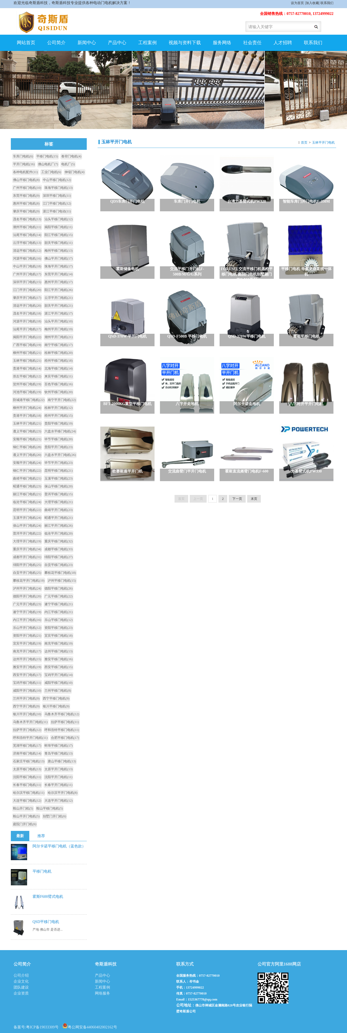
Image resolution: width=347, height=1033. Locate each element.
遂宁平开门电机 (27, 612)
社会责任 (252, 42)
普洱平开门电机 (27, 533)
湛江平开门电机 (58, 313)
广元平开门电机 (27, 604)
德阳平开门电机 (27, 596)
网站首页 (26, 42)
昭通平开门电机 (58, 518)
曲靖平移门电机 (27, 478)
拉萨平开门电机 (27, 730)
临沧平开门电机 (58, 533)
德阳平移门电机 (58, 588)
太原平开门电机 (58, 769)
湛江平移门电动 (57, 211)
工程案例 (147, 42)
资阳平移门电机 (58, 628)
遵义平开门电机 (27, 455)
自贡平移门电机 (58, 565)
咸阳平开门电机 (27, 690)
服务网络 (222, 42)
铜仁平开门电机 (27, 470)
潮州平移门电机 (27, 227)
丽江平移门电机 (27, 494)
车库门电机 (23, 156)
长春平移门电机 (27, 785)
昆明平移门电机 (58, 470)
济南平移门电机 (27, 753)
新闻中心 (87, 42)
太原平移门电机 (27, 769)
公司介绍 (21, 975)
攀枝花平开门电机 (28, 580)
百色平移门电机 (58, 384)
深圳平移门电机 (57, 195)
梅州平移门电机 (58, 250)
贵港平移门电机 (27, 368)
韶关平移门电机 (58, 243)
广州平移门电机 (27, 188)
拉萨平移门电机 (65, 722)
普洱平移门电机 (58, 494)
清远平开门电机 (27, 305)
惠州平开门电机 (58, 282)
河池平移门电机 (27, 392)
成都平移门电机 (58, 549)
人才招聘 (283, 42)
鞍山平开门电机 (26, 816)
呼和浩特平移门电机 (61, 730)
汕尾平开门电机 (27, 329)
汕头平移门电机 (58, 219)
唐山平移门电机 (62, 761)
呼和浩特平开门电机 (30, 738)
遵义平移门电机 (27, 431)
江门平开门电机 (27, 290)
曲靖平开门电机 (58, 510)
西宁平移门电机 (56, 698)
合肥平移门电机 (65, 738)
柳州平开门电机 (27, 408)
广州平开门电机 (27, 274)
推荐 (41, 836)
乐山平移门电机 (58, 620)
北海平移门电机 (58, 368)
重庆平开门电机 (27, 549)
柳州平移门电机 (27, 353)
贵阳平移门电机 (58, 423)
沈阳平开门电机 (58, 777)
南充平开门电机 (27, 651)
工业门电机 (51, 172)
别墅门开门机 (54, 816)
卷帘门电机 (71, 156)
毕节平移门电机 (58, 439)
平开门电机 (24, 164)
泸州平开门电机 (27, 588)
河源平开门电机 (27, 321)
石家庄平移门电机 (28, 761)
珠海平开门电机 (58, 266)
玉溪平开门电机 (27, 518)
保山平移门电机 (58, 486)
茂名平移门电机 (27, 219)
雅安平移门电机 (58, 659)
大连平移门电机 (27, 800)
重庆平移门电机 (58, 541)
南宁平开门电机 (62, 400)
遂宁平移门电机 (58, 604)
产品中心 (117, 42)
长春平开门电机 (58, 785)
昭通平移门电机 (27, 486)
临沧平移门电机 (27, 502)
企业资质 (21, 993)
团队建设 (21, 987)
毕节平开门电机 (58, 463)
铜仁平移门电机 (27, 447)
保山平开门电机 (27, 525)
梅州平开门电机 (58, 329)
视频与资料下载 (185, 42)
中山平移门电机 (57, 180)
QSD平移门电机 (46, 922)
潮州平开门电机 (58, 337)
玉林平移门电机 (27, 360)
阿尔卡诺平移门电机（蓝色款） (59, 846)
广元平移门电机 (58, 596)
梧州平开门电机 (58, 415)
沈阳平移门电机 (27, 777)
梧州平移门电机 (58, 360)
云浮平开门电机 (58, 298)
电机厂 (68, 164)
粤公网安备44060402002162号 (89, 1025)
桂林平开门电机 (58, 408)
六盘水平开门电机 (60, 455)
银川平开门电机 (27, 714)
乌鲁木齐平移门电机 (61, 714)
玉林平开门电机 (323, 142)
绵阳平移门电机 (58, 557)
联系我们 (326, 3)
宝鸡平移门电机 (27, 683)
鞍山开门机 (23, 808)
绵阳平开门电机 (27, 565)
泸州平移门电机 (62, 580)
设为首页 (297, 3)
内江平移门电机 (58, 612)
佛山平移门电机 (26, 180)
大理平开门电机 (27, 541)
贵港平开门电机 (27, 415)
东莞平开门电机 (58, 274)
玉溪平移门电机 (58, 478)
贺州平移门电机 (27, 384)
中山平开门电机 (27, 266)
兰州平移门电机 (57, 690)
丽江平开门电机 (58, 525)
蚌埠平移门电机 (58, 745)
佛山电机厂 (48, 164)
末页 (254, 505)
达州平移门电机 (58, 651)
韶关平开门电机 (58, 305)
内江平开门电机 (27, 620)
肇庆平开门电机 (27, 298)
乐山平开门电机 (27, 628)
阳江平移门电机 (58, 235)
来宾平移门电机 (58, 376)
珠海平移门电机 (58, 188)
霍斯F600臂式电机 (48, 897)
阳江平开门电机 (58, 290)
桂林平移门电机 (58, 353)
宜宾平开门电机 (27, 643)
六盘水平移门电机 (60, 431)
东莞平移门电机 (26, 195)
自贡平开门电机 (27, 573)
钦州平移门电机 (58, 392)
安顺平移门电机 (27, 439)
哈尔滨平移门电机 (28, 793)
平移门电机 (47, 156)
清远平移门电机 (27, 250)
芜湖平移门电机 (27, 745)
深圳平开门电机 (27, 282)
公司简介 (56, 42)
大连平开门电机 (58, 800)
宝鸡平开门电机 (58, 675)
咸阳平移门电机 (58, 683)
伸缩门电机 (75, 172)
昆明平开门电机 (27, 510)
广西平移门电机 (27, 345)
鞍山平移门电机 (49, 808)
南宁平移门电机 (58, 345)
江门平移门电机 (57, 203)
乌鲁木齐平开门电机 (30, 722)
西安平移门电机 (58, 667)
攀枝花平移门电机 (60, 573)
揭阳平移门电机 (58, 227)
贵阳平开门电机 (58, 447)
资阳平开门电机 (27, 635)
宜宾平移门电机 (58, 635)
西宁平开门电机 (26, 706)
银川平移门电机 (56, 706)
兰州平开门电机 (26, 698)
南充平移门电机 (58, 643)
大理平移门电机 (58, 502)
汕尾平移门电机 (27, 235)
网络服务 (102, 993)
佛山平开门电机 (58, 258)
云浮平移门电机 (27, 243)
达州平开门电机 (27, 659)
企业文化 (21, 981)
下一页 (237, 505)
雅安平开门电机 (27, 667)
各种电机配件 (25, 172)
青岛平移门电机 (58, 753)
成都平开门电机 (27, 557)
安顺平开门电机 (27, 463)
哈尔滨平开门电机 (63, 793)
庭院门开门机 (24, 824)
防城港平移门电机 (28, 400)
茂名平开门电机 (27, 313)
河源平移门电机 (27, 258)
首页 (304, 142)
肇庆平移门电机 (26, 211)
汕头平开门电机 (58, 321)
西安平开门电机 (27, 675)
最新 (20, 836)
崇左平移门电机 (27, 376)
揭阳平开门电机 (27, 337)
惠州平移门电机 (26, 203)
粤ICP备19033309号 (42, 1027)
